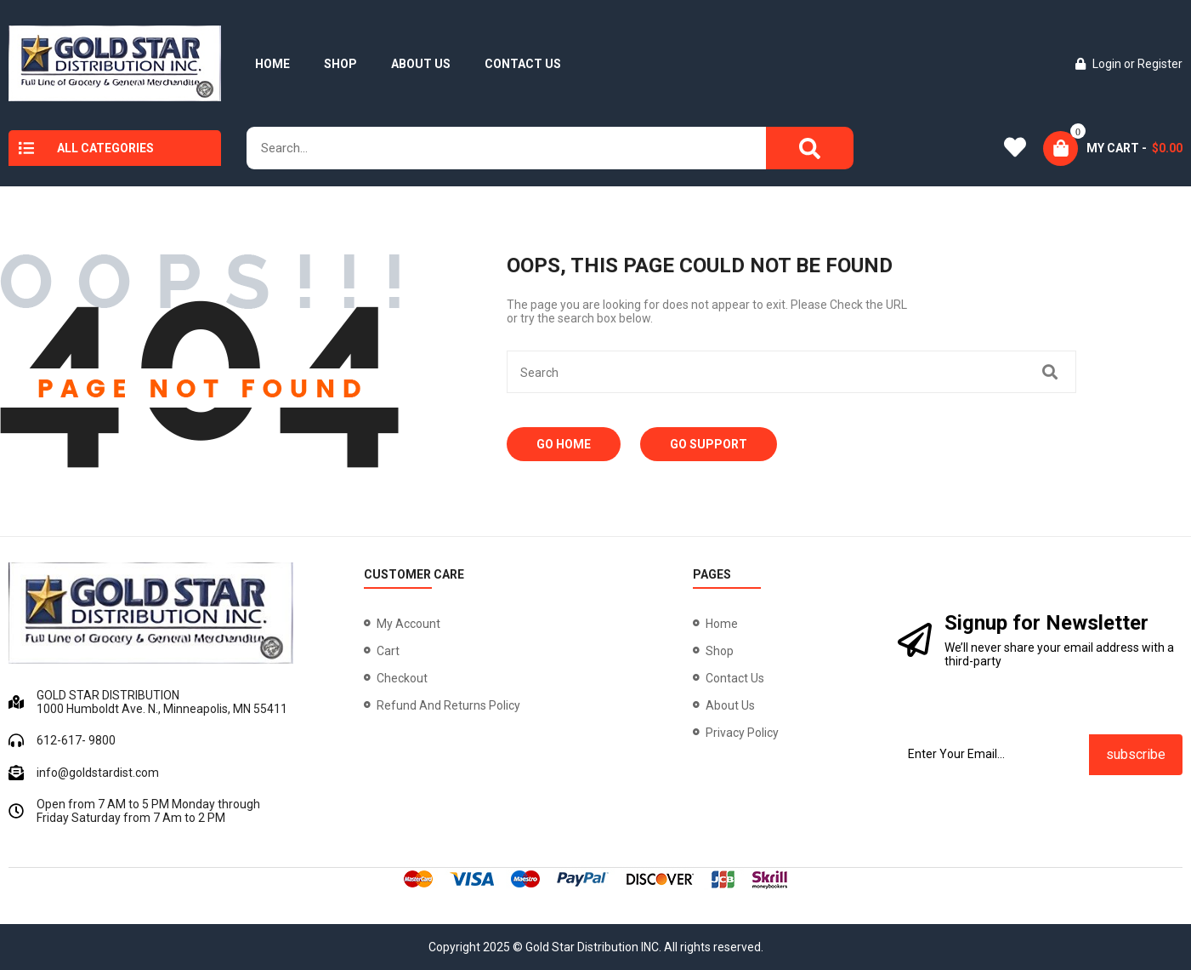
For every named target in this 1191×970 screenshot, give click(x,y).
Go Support (708, 444)
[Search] (810, 148)
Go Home (563, 444)
